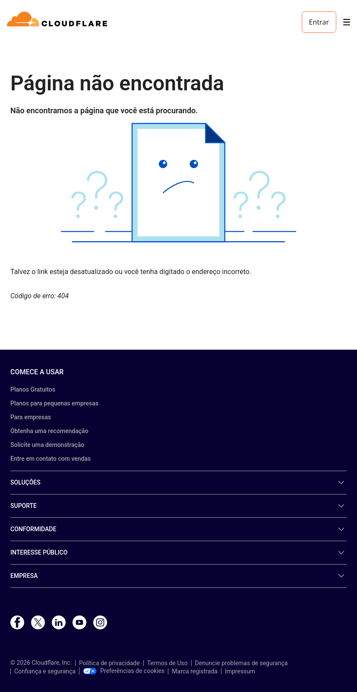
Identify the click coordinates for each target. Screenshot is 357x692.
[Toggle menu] (346, 22)
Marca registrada (195, 671)
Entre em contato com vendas (50, 458)
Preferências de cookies (123, 670)
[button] (178, 182)
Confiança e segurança (45, 671)
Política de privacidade (109, 663)
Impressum (240, 671)
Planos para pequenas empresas (54, 403)
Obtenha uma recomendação (49, 430)
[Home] (58, 22)
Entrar (319, 22)
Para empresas (30, 417)
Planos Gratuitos (32, 389)
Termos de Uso (167, 663)
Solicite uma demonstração (47, 444)
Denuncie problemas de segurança (241, 663)
